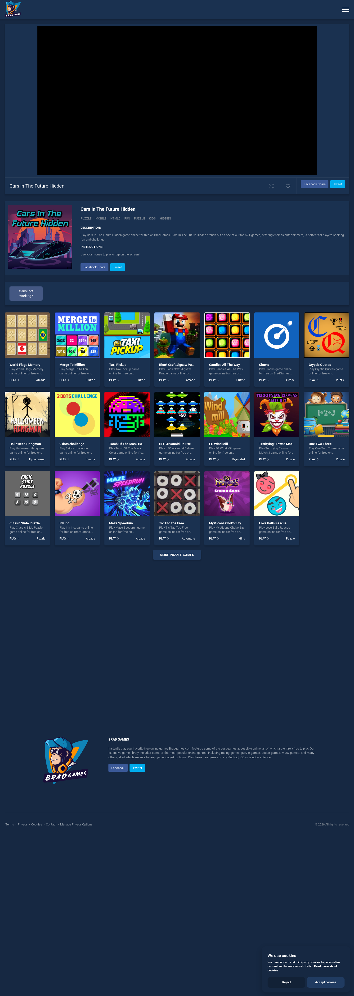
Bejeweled (238, 459)
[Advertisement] (177, 635)
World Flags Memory (24, 365)
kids (152, 218)
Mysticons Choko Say (225, 523)
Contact (51, 824)
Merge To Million (72, 365)
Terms (10, 824)
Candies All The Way (224, 365)
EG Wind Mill (218, 444)
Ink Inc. (64, 523)
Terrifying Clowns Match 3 (278, 444)
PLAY (12, 380)
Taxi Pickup (117, 365)
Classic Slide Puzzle (24, 523)
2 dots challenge (71, 444)
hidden (165, 218)
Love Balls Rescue (273, 523)
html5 (115, 218)
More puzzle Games (177, 555)
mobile (100, 218)
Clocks (264, 365)
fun (127, 218)
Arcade (40, 380)
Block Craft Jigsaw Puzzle (178, 365)
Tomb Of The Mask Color (127, 444)
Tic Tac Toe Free (171, 523)
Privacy (22, 824)
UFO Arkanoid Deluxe (175, 444)
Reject (286, 982)
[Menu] (345, 9)
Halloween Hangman (25, 444)
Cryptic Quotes (320, 365)
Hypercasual (37, 459)
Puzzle (86, 218)
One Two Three (320, 444)
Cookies (37, 824)
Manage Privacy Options (76, 824)
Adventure (188, 538)
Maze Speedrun (121, 523)
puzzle (139, 218)
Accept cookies (325, 982)
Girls (242, 538)
